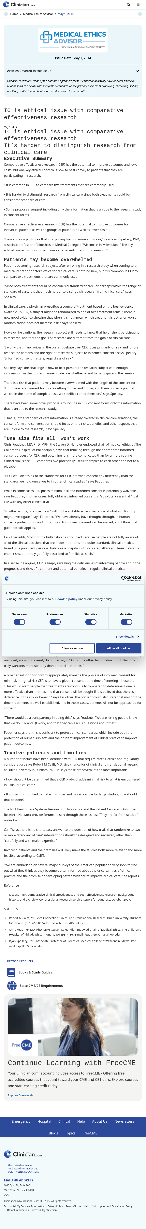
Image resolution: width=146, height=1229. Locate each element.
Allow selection (72, 648)
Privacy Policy (55, 1206)
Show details (125, 636)
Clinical (64, 1121)
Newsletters (124, 1121)
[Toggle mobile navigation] (138, 4)
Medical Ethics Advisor (32, 14)
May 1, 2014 (59, 14)
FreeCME (90, 1133)
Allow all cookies (119, 648)
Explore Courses (20, 1095)
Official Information (18, 1210)
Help (81, 1121)
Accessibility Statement (44, 1210)
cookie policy (67, 599)
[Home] (19, 4)
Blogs (53, 1133)
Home (8, 14)
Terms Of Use (73, 1206)
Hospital (44, 1121)
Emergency (21, 1121)
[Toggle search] (128, 5)
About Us (100, 1121)
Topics (70, 1133)
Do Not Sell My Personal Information (24, 1206)
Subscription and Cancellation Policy (112, 1206)
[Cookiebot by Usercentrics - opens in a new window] (124, 578)
